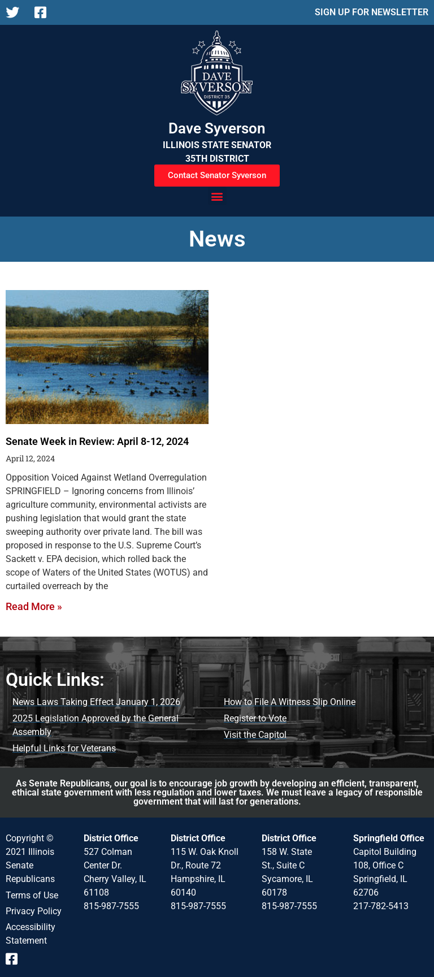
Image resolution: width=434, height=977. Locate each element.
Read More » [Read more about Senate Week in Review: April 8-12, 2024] (34, 606)
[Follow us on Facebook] (44, 12)
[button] (217, 196)
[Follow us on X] (15, 12)
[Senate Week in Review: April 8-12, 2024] (107, 357)
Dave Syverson (217, 128)
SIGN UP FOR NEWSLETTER (371, 12)
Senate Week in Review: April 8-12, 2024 (97, 441)
